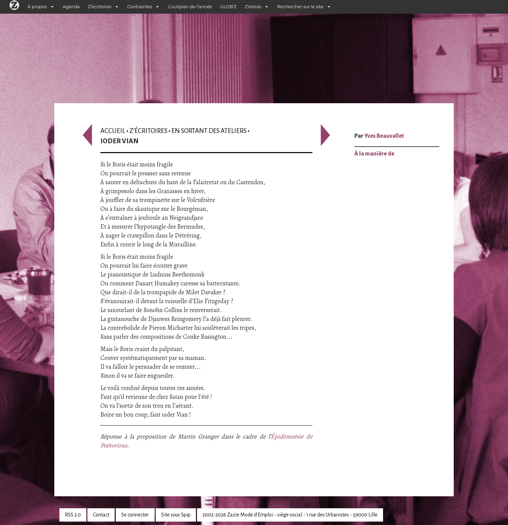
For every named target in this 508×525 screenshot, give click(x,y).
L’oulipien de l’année (190, 6)
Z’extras (253, 6)
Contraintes (139, 6)
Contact (101, 514)
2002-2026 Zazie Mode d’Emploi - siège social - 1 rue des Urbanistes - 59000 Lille (290, 514)
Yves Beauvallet (384, 136)
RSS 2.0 (73, 514)
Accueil (112, 130)
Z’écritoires (99, 6)
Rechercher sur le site (300, 6)
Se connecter (135, 514)
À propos (37, 6)
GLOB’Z (228, 6)
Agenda (71, 6)
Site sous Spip (175, 514)
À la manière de (374, 154)
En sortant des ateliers (208, 130)
